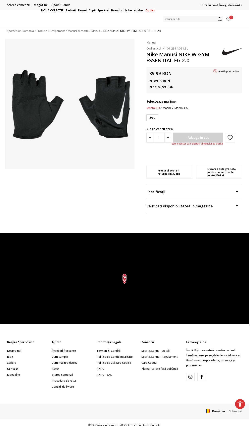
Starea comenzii (62, 374)
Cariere (11, 363)
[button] (193, 19)
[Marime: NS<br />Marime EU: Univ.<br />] (152, 117)
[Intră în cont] (228, 19)
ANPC (100, 369)
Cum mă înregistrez (64, 363)
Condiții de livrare (63, 386)
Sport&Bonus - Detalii (155, 351)
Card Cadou (149, 363)
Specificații (192, 191)
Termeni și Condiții (109, 351)
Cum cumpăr (60, 357)
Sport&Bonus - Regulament (159, 357)
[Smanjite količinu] (149, 138)
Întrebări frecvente (64, 351)
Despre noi (14, 351)
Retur (55, 369)
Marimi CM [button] (181, 108)
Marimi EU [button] (153, 108)
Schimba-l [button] (235, 411)
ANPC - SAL (104, 374)
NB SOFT (124, 425)
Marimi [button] (167, 108)
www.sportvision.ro (107, 425)
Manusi (151, 42)
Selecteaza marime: (161, 101)
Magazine (13, 374)
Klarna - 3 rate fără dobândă (159, 369)
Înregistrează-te (230, 5)
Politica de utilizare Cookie (114, 363)
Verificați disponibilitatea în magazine (192, 205)
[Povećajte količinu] (167, 138)
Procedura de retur (64, 380)
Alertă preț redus (228, 71)
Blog (10, 357)
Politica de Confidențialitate (115, 357)
